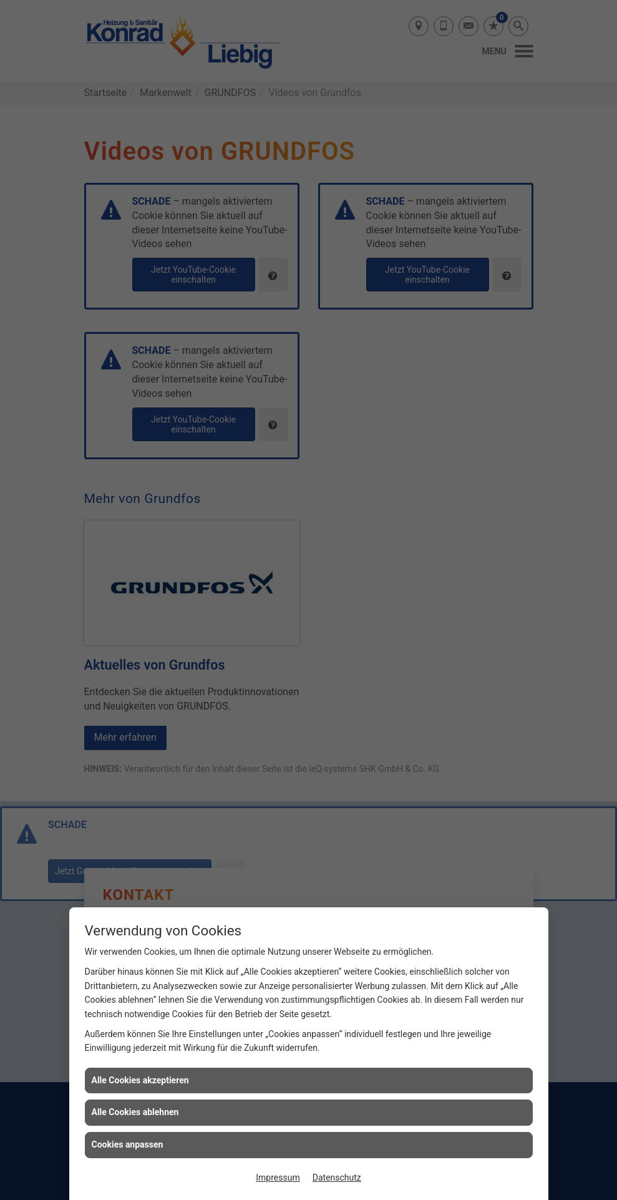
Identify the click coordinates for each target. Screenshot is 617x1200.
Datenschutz (337, 1178)
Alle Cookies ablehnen (135, 1112)
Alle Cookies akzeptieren (140, 1080)
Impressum (277, 1178)
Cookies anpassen (127, 1144)
